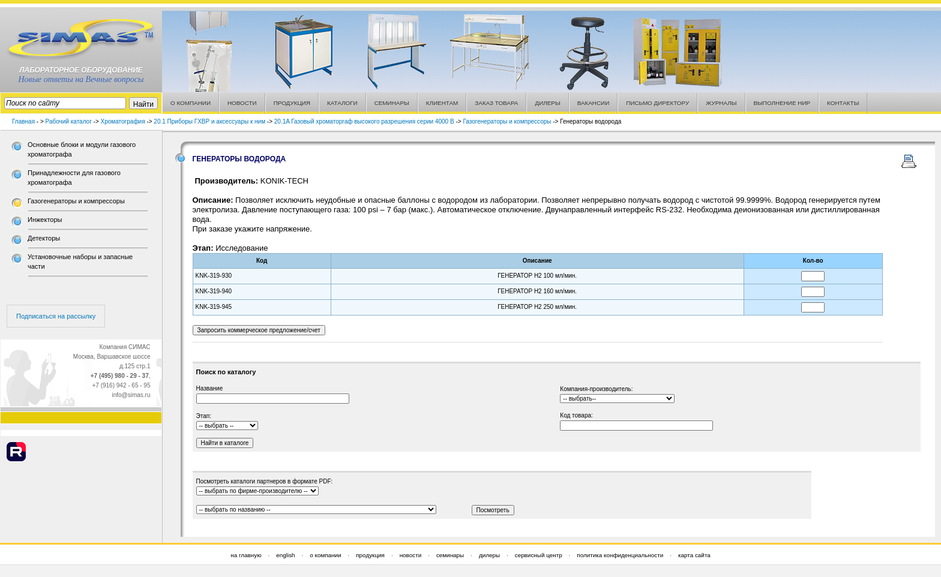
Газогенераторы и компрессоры (507, 121)
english (285, 555)
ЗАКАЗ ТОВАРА (496, 103)
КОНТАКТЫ (843, 103)
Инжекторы (45, 219)
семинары (450, 555)
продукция (370, 555)
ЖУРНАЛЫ (721, 103)
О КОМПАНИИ (190, 103)
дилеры (489, 555)
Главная (23, 121)
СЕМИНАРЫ (391, 103)
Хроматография (123, 121)
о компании (325, 555)
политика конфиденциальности (620, 555)
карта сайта (694, 555)
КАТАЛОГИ (342, 103)
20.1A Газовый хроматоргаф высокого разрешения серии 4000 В (364, 121)
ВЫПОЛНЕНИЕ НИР (782, 103)
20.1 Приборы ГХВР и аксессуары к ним (209, 121)
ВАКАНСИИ (593, 103)
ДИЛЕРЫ (547, 103)
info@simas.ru (131, 395)
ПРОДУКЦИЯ (292, 103)
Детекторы (44, 238)
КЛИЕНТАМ (442, 103)
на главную (245, 555)
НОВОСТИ (242, 103)
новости (411, 555)
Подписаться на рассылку (55, 316)
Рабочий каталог (69, 121)
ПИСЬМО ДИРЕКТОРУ (657, 103)
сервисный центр (538, 555)
